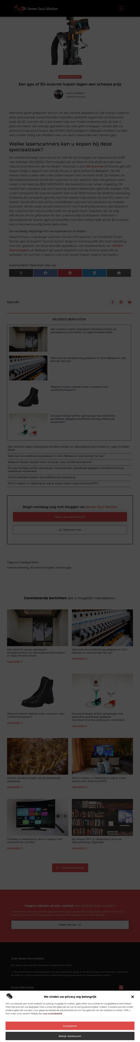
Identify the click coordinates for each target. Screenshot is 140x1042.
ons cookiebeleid (52, 1013)
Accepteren (70, 1025)
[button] (132, 997)
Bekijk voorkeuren (70, 1036)
